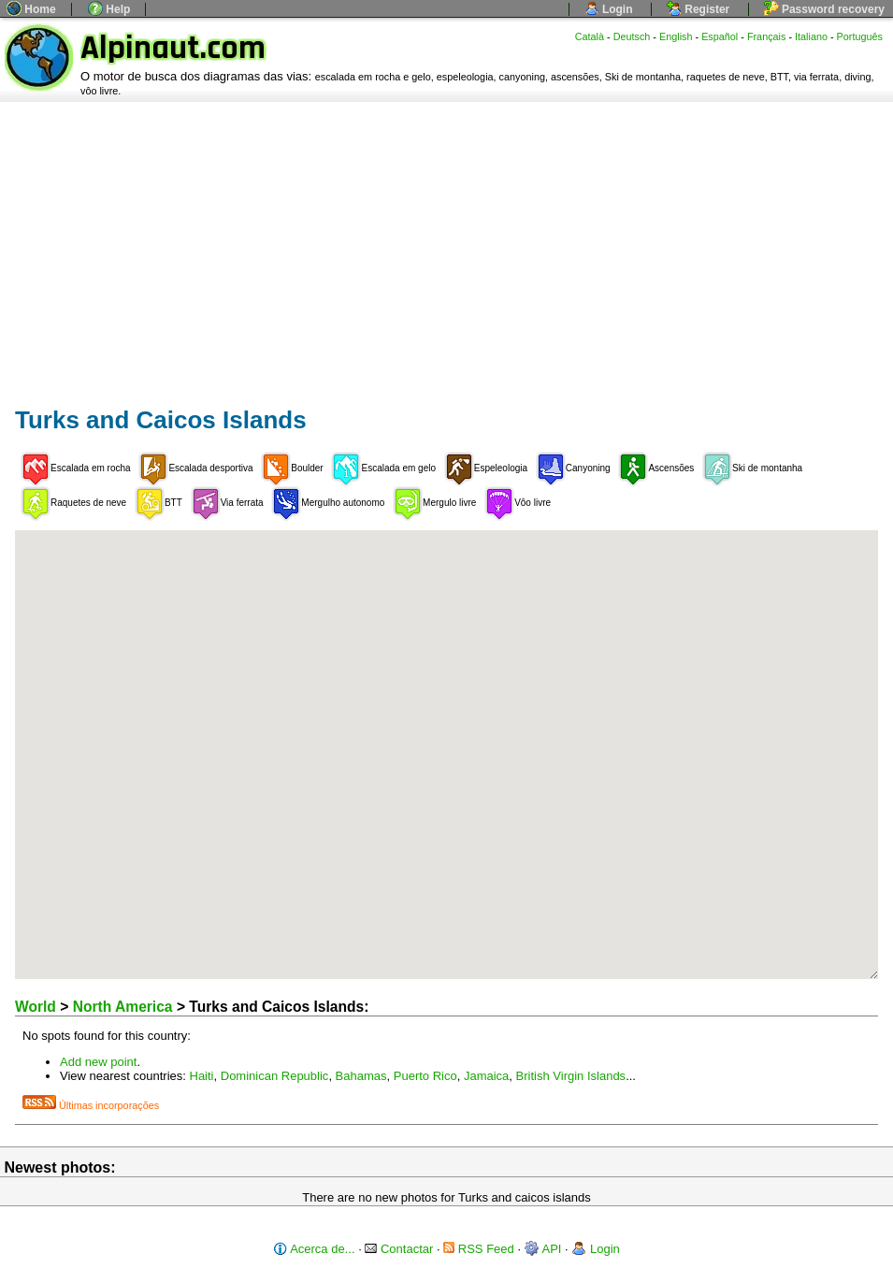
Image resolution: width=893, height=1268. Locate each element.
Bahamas (361, 1076)
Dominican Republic (275, 1076)
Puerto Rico (425, 1076)
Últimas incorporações (90, 1105)
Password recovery (824, 9)
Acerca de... (313, 1249)
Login (608, 9)
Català (589, 36)
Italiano (811, 36)
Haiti (202, 1076)
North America (123, 1007)
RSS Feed (478, 1249)
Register (698, 9)
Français (766, 36)
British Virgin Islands (571, 1076)
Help (109, 9)
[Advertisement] (446, 242)
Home (31, 9)
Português (860, 36)
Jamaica (486, 1076)
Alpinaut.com (173, 48)
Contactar (399, 1249)
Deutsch (632, 36)
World (35, 1007)
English (676, 36)
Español (719, 36)
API (543, 1249)
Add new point (98, 1062)
